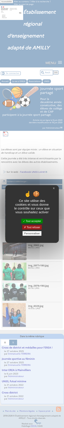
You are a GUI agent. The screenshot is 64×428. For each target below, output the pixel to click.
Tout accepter (32, 221)
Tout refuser (32, 227)
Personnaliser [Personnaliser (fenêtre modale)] (32, 233)
